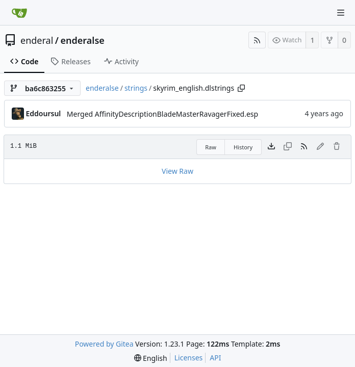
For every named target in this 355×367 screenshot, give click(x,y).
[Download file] (271, 146)
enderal (36, 40)
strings (135, 88)
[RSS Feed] (257, 40)
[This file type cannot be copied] (288, 146)
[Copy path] (241, 88)
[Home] (19, 13)
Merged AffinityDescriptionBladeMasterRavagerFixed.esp (162, 114)
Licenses (188, 357)
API (215, 357)
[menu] (150, 358)
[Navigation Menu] (341, 13)
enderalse (83, 40)
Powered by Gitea (104, 344)
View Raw (177, 171)
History (243, 147)
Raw (210, 147)
